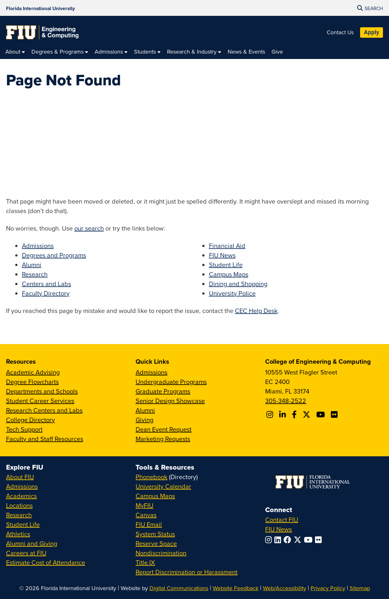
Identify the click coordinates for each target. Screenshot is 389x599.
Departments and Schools (42, 391)
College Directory (30, 419)
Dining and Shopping (238, 283)
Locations (19, 505)
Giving (144, 419)
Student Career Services (40, 400)
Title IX (145, 562)
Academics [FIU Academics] (21, 495)
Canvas (146, 514)
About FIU (20, 476)
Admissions (38, 245)
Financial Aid (227, 245)
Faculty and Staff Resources (44, 438)
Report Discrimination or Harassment (187, 571)
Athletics (18, 533)
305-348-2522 (285, 400)
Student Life (226, 264)
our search (89, 228)
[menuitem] (15, 51)
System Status (155, 533)
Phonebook (151, 476)
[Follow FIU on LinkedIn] (279, 540)
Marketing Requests (163, 438)
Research (35, 274)
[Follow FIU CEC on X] (307, 414)
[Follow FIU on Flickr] (319, 540)
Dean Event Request (163, 429)
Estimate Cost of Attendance (45, 562)
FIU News (222, 255)
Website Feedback (235, 588)
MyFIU (144, 505)
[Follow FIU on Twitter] (299, 540)
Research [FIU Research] (19, 514)
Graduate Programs (163, 391)
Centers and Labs (46, 283)
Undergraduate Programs (171, 381)
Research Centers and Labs (44, 410)
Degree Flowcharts (32, 381)
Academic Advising (33, 372)
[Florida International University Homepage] (40, 8)
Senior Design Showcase (170, 400)
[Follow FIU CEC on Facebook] (295, 414)
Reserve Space (156, 543)
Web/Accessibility (284, 588)
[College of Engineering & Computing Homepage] (42, 32)
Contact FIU (281, 519)
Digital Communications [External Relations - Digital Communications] (179, 588)
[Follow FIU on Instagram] (269, 540)
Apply (371, 32)
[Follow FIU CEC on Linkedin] (283, 414)
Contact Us (340, 32)
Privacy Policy (328, 588)
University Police (232, 293)
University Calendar (163, 486)
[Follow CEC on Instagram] (270, 414)
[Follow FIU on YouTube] (309, 540)
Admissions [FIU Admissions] (22, 486)
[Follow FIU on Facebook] (289, 540)
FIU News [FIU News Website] (278, 529)
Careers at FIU (26, 552)
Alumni (31, 264)
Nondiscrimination (161, 552)
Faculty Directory (46, 293)
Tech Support (24, 429)
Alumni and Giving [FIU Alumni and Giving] (31, 543)
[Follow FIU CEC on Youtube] (321, 414)
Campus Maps (228, 274)
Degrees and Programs (54, 255)
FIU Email (149, 524)
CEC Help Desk (256, 310)
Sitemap (360, 588)
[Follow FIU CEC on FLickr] (335, 414)
